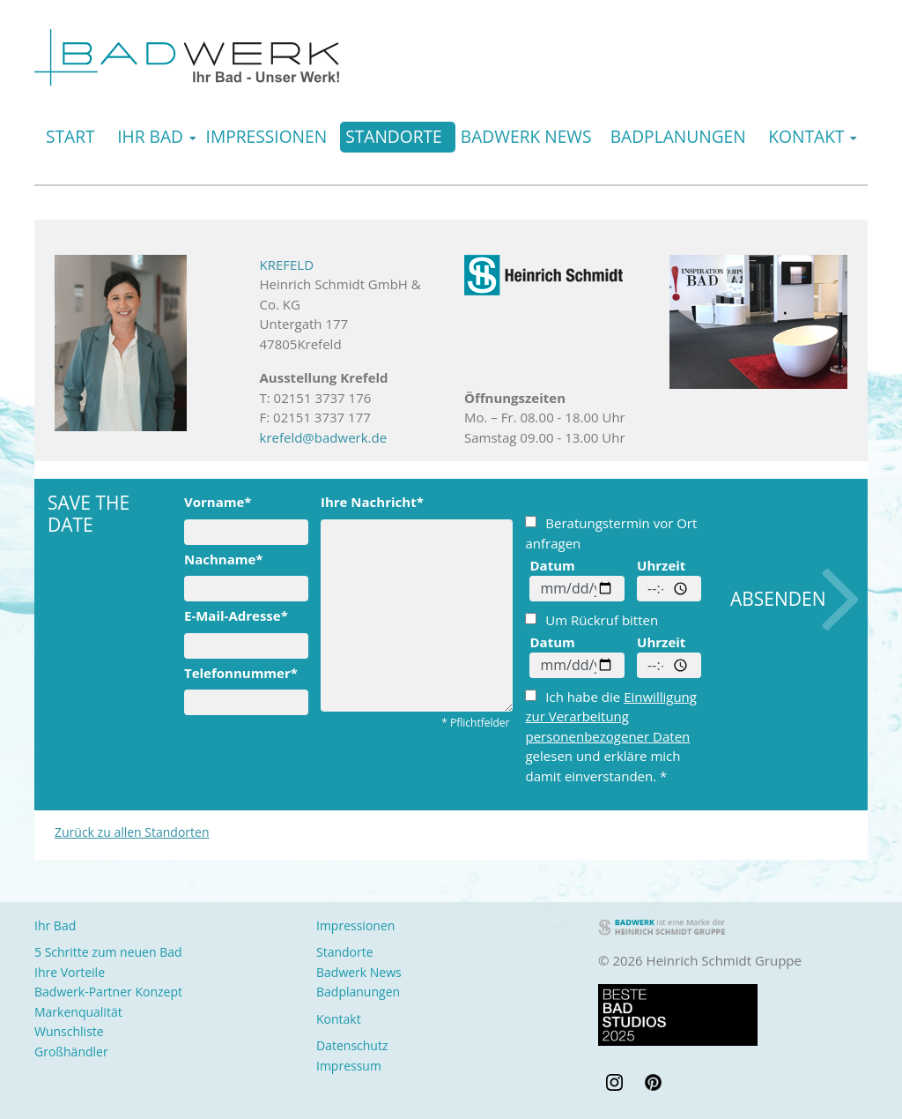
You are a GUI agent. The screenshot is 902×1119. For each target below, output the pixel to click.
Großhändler (71, 1051)
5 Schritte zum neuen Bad (108, 952)
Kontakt (806, 136)
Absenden (778, 598)
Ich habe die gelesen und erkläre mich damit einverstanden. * (610, 736)
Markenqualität (78, 1011)
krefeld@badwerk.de (324, 437)
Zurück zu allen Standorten (132, 832)
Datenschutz (352, 1045)
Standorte (393, 136)
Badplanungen (678, 136)
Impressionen (267, 136)
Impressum (348, 1065)
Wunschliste (69, 1031)
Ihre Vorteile (69, 972)
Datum (551, 565)
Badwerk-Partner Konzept (108, 991)
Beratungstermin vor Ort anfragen (611, 533)
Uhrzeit (661, 565)
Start (70, 136)
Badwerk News (526, 136)
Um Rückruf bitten (591, 620)
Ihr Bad (150, 136)
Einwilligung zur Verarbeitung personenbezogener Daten (610, 716)
